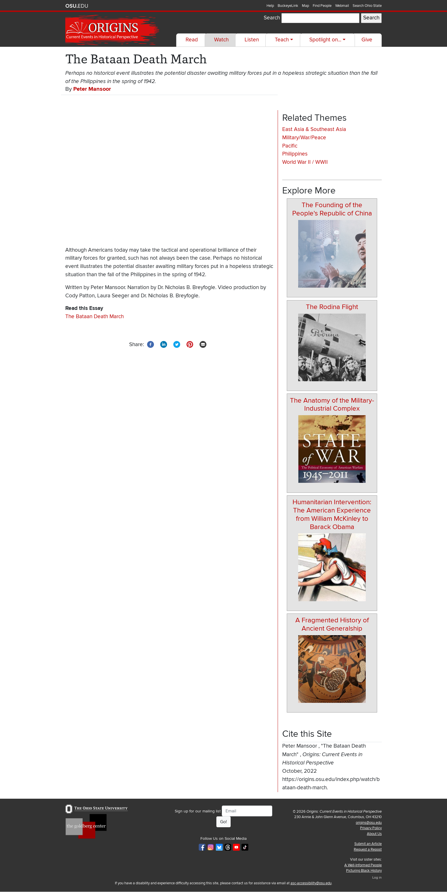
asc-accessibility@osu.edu (311, 883)
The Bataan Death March (94, 316)
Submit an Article (368, 843)
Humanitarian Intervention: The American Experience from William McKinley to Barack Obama (331, 514)
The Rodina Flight (332, 307)
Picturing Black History (364, 870)
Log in (377, 877)
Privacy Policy (371, 828)
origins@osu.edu (369, 822)
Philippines (295, 154)
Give (366, 40)
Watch (221, 40)
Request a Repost (368, 849)
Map (305, 5)
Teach (282, 40)
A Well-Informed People (363, 865)
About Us (374, 834)
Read (192, 40)
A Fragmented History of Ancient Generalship (332, 624)
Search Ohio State (367, 5)
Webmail (342, 5)
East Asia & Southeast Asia (314, 129)
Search (272, 18)
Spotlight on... (325, 40)
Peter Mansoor (92, 89)
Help (270, 5)
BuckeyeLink (288, 5)
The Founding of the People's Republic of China (332, 209)
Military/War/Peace (304, 137)
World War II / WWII (305, 162)
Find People (322, 5)
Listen (252, 40)
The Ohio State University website (76, 6)
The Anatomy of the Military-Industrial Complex (332, 404)
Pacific (289, 146)
